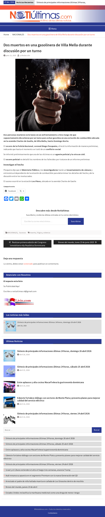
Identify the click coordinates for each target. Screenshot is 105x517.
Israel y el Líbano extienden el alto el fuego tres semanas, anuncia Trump (38, 470)
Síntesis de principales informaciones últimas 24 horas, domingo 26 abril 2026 (49, 322)
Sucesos (22, 232)
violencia (46, 232)
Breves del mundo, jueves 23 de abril (21, 487)
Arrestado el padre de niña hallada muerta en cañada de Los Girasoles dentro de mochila (45, 481)
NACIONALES (13, 232)
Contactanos (52, 513)
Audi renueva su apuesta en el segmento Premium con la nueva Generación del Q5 (42, 475)
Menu (53, 28)
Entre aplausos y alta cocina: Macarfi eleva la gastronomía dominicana (50, 382)
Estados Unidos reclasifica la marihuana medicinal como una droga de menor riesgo (43, 492)
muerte (33, 232)
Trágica (39, 232)
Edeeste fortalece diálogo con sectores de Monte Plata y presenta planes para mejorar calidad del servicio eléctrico (58, 399)
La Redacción (25, 55)
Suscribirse (76, 221)
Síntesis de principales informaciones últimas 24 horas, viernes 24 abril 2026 (53, 413)
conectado (28, 263)
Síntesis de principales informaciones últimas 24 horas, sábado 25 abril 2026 (53, 366)
